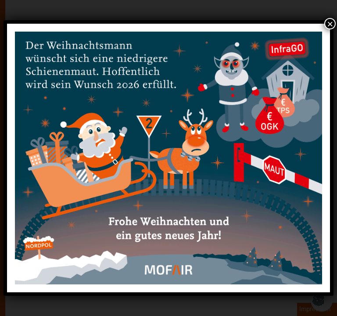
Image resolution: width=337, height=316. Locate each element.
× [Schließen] (330, 23)
